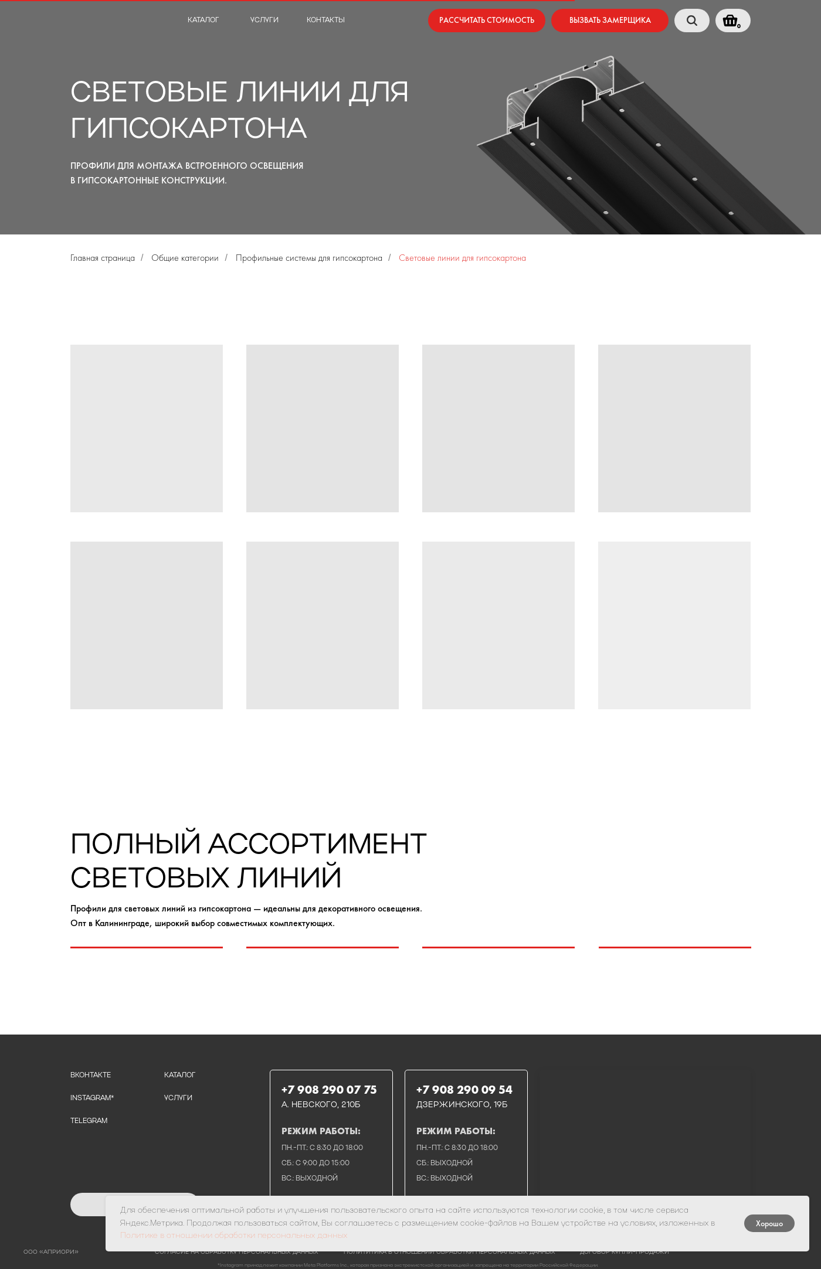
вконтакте (90, 1075)
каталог (203, 20)
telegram (88, 1121)
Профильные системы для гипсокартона (309, 257)
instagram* (92, 1098)
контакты (326, 20)
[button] (610, 20)
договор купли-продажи (624, 1252)
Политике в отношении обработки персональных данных (233, 1235)
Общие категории (185, 257)
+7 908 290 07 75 (329, 1089)
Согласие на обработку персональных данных (236, 1252)
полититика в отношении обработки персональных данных (449, 1252)
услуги (264, 20)
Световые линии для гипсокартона (462, 257)
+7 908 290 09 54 (464, 1089)
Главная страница (102, 257)
